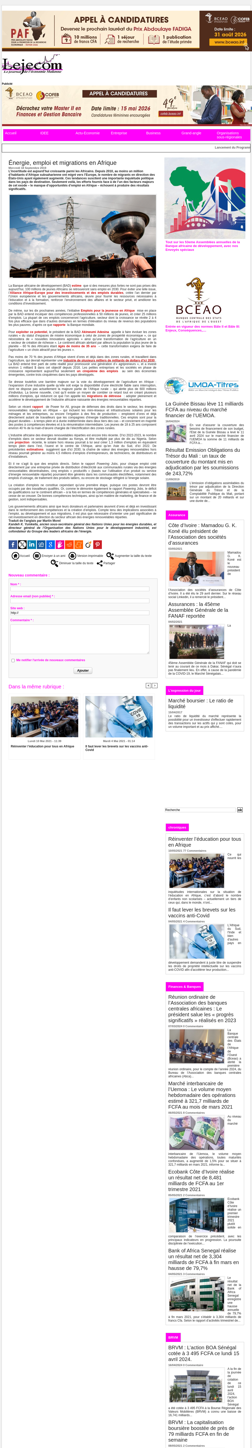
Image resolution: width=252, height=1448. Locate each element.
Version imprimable (86, 556)
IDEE (44, 133)
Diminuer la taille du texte (72, 563)
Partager (106, 563)
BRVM (173, 1337)
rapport (37, 407)
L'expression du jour (184, 690)
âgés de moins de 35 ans (77, 346)
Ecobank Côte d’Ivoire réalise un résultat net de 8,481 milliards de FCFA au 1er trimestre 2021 (201, 1180)
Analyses (219, 827)
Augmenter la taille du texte (129, 556)
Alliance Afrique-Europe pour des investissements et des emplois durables (66, 293)
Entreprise (119, 133)
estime (77, 285)
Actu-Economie (88, 133)
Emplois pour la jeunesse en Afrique (108, 310)
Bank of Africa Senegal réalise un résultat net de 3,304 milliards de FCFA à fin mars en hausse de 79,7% (203, 1259)
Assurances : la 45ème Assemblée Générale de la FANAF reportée (198, 610)
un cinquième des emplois (97, 371)
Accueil (11, 133)
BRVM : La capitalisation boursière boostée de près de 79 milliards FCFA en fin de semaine (201, 1431)
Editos (199, 827)
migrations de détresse (104, 396)
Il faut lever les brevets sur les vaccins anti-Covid (116, 748)
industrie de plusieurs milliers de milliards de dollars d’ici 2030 (108, 360)
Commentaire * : (22, 620)
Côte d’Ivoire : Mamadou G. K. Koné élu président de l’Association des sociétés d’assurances (202, 534)
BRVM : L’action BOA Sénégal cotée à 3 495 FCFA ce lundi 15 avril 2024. (203, 1353)
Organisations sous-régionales (229, 135)
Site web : (17, 608)
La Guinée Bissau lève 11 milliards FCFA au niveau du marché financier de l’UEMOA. (205, 409)
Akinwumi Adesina (95, 332)
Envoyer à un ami (49, 556)
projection (22, 442)
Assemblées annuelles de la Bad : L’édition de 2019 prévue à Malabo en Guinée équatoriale (204, 260)
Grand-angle (191, 133)
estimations (35, 449)
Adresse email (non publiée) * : (32, 596)
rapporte (59, 325)
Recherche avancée (177, 815)
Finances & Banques (184, 987)
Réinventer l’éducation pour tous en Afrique (42, 746)
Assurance (176, 515)
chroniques (177, 827)
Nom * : (15, 584)
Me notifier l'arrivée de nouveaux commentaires (50, 660)
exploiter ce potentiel (31, 332)
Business (153, 133)
